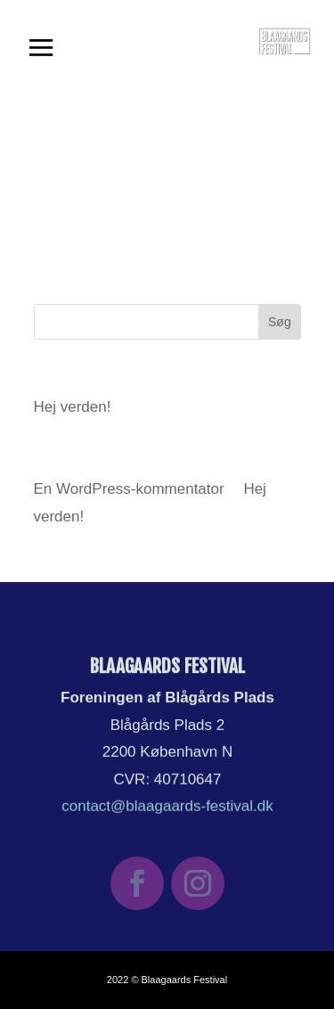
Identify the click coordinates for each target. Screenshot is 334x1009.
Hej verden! (72, 406)
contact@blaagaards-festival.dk (167, 805)
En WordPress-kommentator (129, 488)
